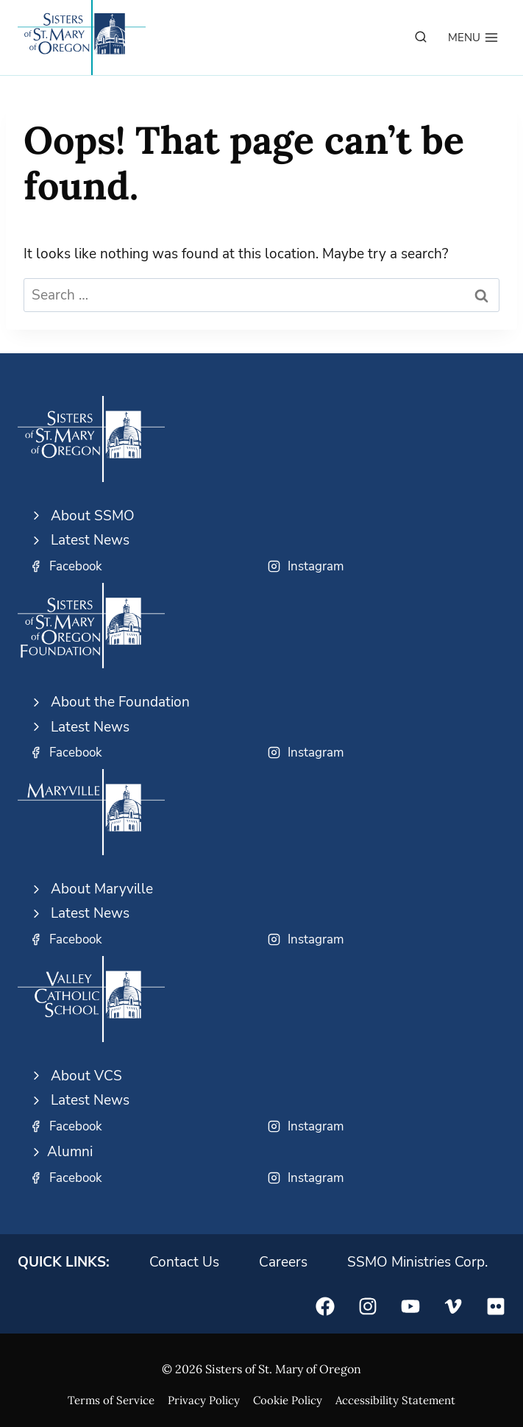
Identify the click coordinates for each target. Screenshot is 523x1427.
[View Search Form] (421, 37)
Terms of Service (111, 1400)
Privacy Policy (204, 1400)
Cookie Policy (287, 1400)
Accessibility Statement (395, 1400)
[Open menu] (473, 37)
